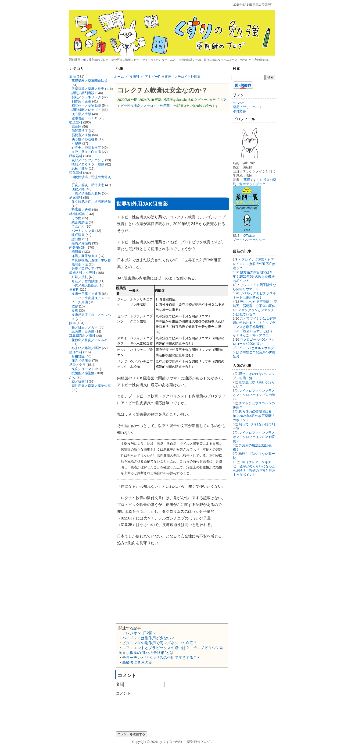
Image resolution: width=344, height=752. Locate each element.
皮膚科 (74, 289)
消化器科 (75, 173)
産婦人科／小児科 (82, 273)
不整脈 (76, 143)
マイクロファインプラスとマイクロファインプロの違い (254, 395)
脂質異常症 (80, 131)
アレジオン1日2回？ (139, 633)
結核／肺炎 (80, 168)
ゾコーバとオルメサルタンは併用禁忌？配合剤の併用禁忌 (254, 352)
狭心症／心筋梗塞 (85, 139)
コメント (123, 693)
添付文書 (239, 111)
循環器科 (75, 122)
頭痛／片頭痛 (81, 243)
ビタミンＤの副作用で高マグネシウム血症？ (159, 643)
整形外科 (75, 352)
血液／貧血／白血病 (86, 152)
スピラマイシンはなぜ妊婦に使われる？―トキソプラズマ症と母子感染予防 (254, 323)
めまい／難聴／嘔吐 (86, 348)
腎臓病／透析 (81, 210)
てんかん (78, 226)
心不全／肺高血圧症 (86, 147)
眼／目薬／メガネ (85, 327)
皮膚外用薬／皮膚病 (86, 294)
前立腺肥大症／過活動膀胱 (91, 202)
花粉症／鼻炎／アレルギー (91, 340)
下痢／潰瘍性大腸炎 (86, 193)
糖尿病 (76, 252)
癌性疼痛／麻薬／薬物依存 (91, 386)
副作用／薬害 (81, 101)
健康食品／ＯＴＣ (85, 118)
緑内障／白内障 (83, 331)
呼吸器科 (75, 156)
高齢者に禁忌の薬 (137, 662)
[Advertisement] (172, 149)
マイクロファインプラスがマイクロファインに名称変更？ (254, 437)
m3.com (238, 103)
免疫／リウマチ (83, 369)
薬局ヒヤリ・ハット (247, 107)
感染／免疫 (77, 365)
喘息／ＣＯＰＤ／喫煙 (88, 164)
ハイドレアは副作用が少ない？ (148, 638)
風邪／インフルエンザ (88, 160)
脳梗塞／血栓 (81, 135)
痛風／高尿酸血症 (85, 256)
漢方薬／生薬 (81, 114)
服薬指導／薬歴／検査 (88, 89)
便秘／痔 (78, 189)
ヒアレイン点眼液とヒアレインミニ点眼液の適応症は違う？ (254, 264)
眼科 (72, 323)
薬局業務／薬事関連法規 (90, 81)
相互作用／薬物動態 (86, 105)
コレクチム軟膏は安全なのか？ (162, 90)
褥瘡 (75, 310)
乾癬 (75, 306)
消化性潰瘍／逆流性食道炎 (91, 177)
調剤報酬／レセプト (86, 110)
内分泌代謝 (77, 247)
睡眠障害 (78, 235)
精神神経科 (77, 214)
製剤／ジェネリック (86, 97)
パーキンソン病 (83, 231)
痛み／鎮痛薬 (81, 360)
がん (72, 377)
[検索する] (248, 77)
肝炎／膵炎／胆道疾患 (88, 185)
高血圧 (76, 126)
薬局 (72, 76)
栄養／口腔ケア (83, 268)
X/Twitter (249, 235)
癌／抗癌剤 (80, 381)
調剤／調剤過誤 (83, 93)
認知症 (76, 239)
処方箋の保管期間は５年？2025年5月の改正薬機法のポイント (254, 276)
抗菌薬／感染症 (83, 373)
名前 (119, 684)
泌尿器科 (75, 197)
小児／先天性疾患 (85, 285)
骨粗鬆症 (78, 356)
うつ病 (76, 218)
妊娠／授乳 (80, 277)
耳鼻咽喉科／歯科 (82, 336)
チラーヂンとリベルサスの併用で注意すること (161, 658)
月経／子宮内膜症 (85, 281)
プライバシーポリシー (249, 240)
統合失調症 (80, 222)
